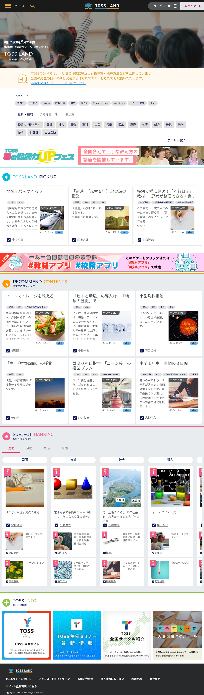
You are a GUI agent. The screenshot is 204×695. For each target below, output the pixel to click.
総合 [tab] (47, 448)
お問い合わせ (85, 678)
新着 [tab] (65, 448)
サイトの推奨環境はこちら (21, 686)
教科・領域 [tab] (25, 114)
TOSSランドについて (18, 678)
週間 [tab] (11, 448)
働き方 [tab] (70, 114)
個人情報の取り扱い (112, 678)
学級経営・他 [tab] (48, 114)
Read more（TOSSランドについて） (58, 83)
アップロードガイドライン (54, 678)
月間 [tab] (29, 448)
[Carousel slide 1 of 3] (93, 63)
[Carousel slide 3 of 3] (111, 63)
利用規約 (136, 678)
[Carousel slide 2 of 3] (102, 63)
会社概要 (155, 678)
